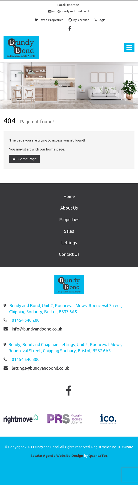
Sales (69, 231)
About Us (69, 208)
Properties (69, 219)
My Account (79, 20)
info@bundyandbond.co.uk (69, 11)
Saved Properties (49, 20)
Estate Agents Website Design (56, 456)
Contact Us (69, 254)
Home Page (24, 159)
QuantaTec (98, 456)
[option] (21, 421)
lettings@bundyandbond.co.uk (40, 368)
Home (69, 196)
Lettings (69, 242)
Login (100, 20)
